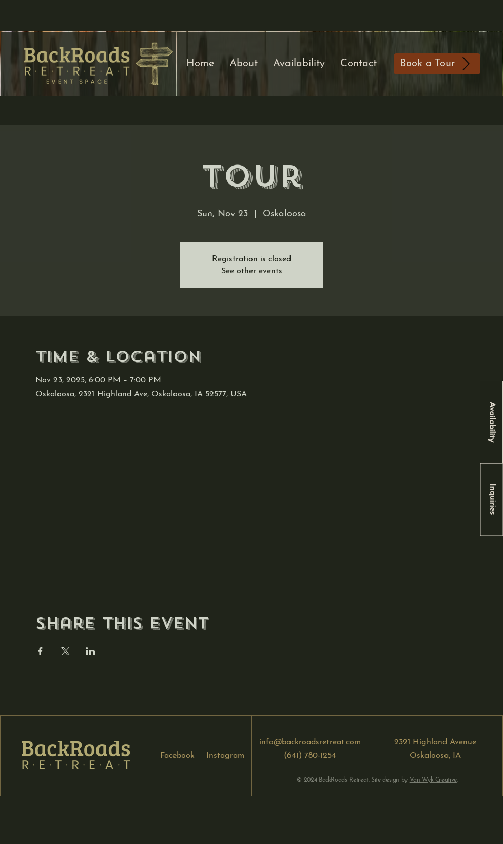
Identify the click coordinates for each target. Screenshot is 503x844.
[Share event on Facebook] (40, 651)
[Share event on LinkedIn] (90, 651)
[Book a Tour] (437, 63)
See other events (251, 271)
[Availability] (491, 422)
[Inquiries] (491, 499)
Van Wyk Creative (433, 780)
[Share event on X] (65, 651)
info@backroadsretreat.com (310, 742)
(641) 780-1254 (310, 755)
